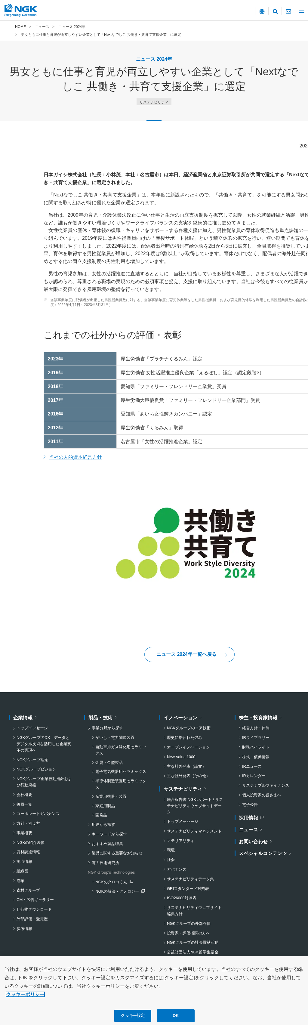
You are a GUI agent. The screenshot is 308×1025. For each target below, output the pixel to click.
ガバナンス (176, 869)
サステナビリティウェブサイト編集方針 (194, 910)
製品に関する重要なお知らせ (117, 853)
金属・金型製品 (109, 762)
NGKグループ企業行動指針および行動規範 (44, 781)
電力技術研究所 (105, 862)
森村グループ (28, 890)
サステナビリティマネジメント (194, 831)
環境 (171, 850)
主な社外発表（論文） (186, 766)
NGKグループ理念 (32, 760)
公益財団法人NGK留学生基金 (192, 952)
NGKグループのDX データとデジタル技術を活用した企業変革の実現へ (44, 743)
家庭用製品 (105, 806)
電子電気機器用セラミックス (120, 771)
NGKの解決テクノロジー (118, 892)
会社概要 (24, 794)
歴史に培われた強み (184, 737)
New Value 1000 (181, 757)
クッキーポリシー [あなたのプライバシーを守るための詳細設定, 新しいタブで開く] (25, 999)
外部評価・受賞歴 (32, 919)
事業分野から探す (107, 728)
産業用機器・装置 (111, 796)
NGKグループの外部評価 (189, 923)
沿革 (20, 880)
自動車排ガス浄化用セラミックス (120, 750)
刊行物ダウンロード (34, 909)
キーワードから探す (109, 834)
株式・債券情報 (256, 757)
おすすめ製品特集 (107, 843)
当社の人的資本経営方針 (75, 457)
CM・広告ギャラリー (35, 899)
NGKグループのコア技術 (189, 728)
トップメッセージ (32, 728)
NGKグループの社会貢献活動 (192, 942)
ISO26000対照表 (181, 898)
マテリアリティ (180, 840)
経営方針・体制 (256, 728)
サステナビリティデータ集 (190, 879)
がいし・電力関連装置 (114, 737)
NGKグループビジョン (36, 769)
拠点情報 (24, 861)
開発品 (101, 815)
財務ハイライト (256, 747)
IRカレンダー (254, 775)
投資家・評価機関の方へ (188, 933)
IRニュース (252, 766)
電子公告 (250, 804)
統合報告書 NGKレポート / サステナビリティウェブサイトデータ (195, 805)
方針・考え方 (28, 823)
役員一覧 (24, 804)
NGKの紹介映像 (31, 842)
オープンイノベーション (188, 747)
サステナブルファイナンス (265, 785)
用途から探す (103, 824)
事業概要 (24, 833)
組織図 (22, 871)
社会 (171, 859)
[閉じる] (298, 974)
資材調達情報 (28, 852)
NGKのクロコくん (114, 882)
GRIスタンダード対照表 (188, 888)
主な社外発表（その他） (188, 775)
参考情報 (24, 928)
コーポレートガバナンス (38, 813)
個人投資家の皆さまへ (261, 795)
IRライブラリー (256, 737)
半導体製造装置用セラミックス (120, 784)
